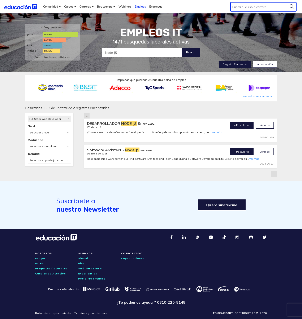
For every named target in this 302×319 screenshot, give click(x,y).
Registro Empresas (235, 64)
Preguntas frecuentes (51, 268)
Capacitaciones (132, 258)
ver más (217, 132)
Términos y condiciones (91, 313)
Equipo (40, 258)
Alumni (83, 258)
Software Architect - (114, 150)
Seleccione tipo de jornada (46, 160)
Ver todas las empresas (258, 96)
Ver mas (265, 125)
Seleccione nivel (39, 132)
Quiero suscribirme (221, 205)
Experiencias (87, 273)
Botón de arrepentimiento (53, 313)
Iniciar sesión (265, 64)
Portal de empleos (91, 278)
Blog (81, 263)
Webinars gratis (90, 268)
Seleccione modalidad (43, 146)
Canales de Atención (50, 273)
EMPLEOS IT (151, 32)
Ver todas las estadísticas (52, 57)
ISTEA (39, 263)
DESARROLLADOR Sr (115, 123)
